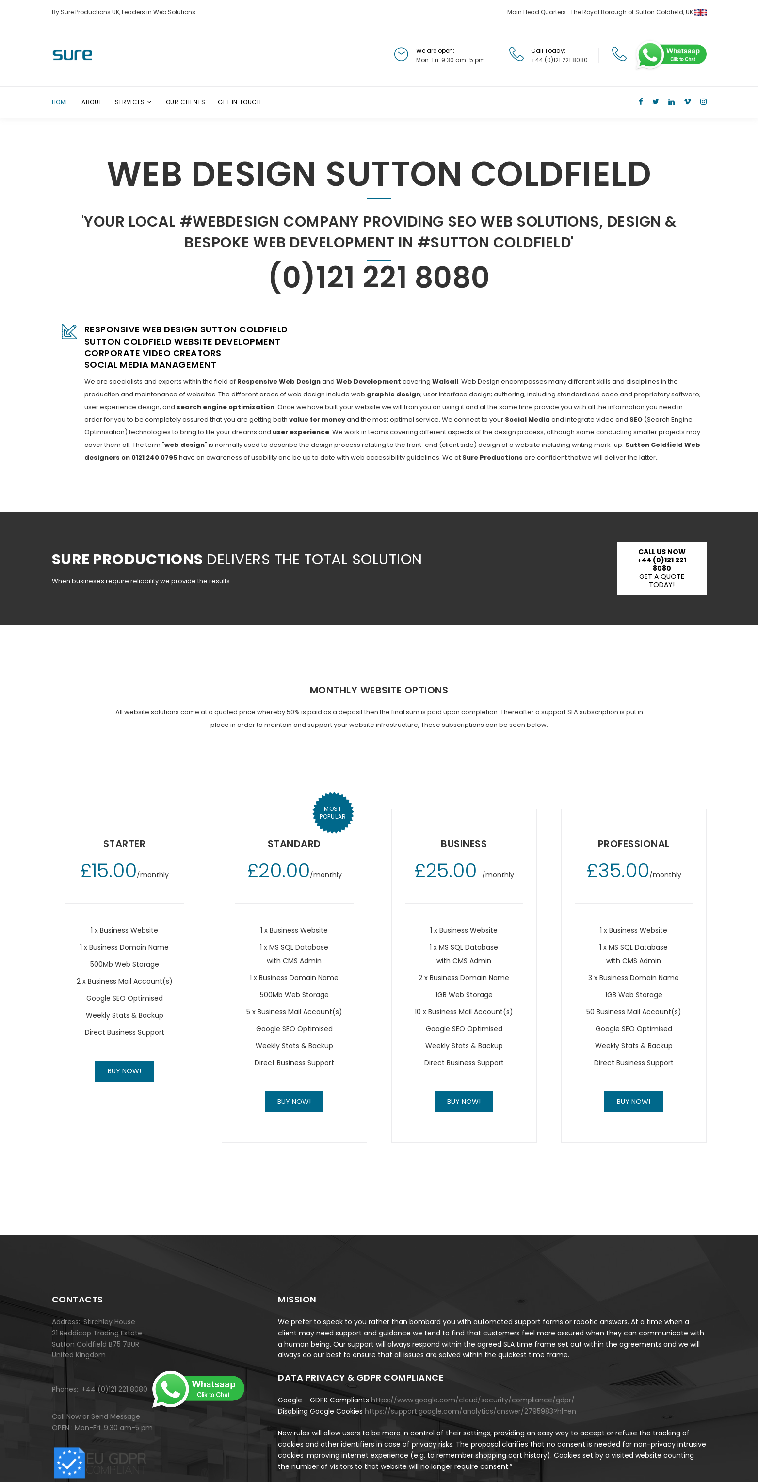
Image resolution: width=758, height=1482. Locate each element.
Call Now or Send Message (96, 1416)
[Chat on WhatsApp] (670, 55)
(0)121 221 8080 (379, 277)
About (91, 102)
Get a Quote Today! (661, 568)
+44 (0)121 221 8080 (559, 60)
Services (130, 102)
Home (60, 102)
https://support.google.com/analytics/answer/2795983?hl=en (470, 1411)
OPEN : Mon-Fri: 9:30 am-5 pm (102, 1428)
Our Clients (186, 102)
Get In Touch (239, 102)
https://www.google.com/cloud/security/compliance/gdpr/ (473, 1400)
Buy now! (124, 1071)
